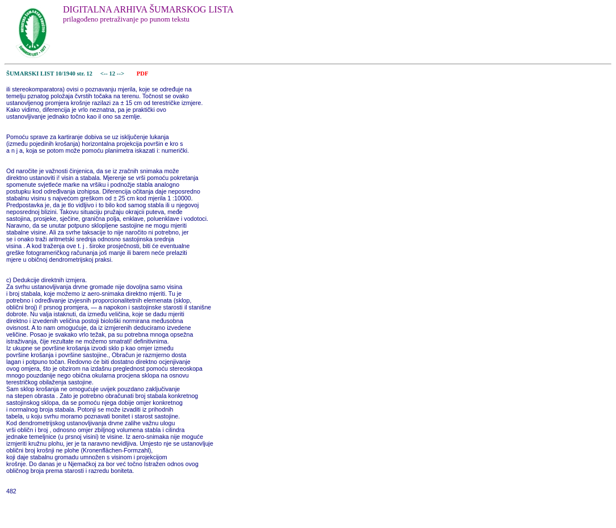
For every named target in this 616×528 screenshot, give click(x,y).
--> (121, 73)
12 (113, 73)
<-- (104, 73)
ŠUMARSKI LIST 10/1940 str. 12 (49, 73)
